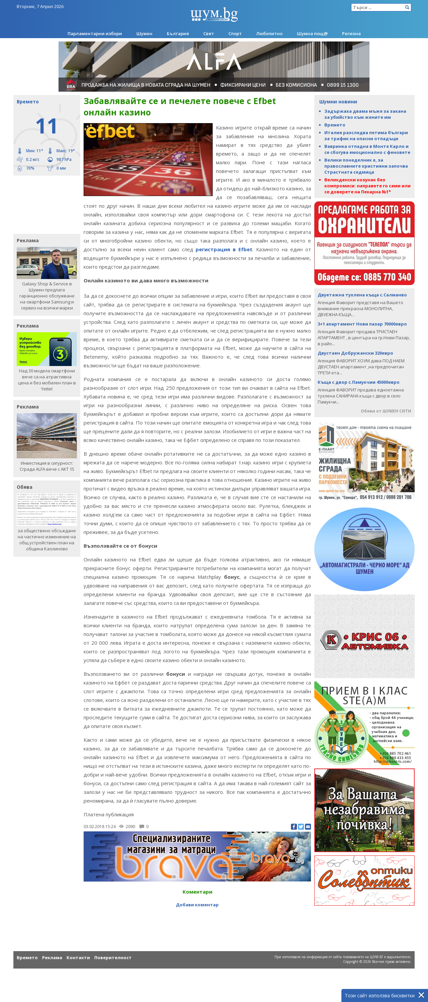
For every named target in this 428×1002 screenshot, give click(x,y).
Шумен (144, 33)
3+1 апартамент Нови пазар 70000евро (362, 324)
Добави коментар (197, 905)
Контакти (78, 957)
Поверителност (113, 957)
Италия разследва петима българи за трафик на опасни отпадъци (366, 135)
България (178, 33)
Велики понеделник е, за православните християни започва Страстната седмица (366, 166)
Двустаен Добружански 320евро (355, 353)
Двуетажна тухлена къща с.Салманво (362, 295)
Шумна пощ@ (312, 33)
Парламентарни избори (95, 33)
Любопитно (269, 33)
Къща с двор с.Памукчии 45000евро (359, 382)
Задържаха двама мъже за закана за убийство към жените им (365, 114)
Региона (351, 33)
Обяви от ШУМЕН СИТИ (386, 411)
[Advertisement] (43, 204)
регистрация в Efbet (224, 249)
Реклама (52, 957)
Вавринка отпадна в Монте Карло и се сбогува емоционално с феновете (367, 149)
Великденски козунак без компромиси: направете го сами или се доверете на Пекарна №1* (367, 186)
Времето (334, 125)
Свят (208, 33)
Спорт (235, 33)
